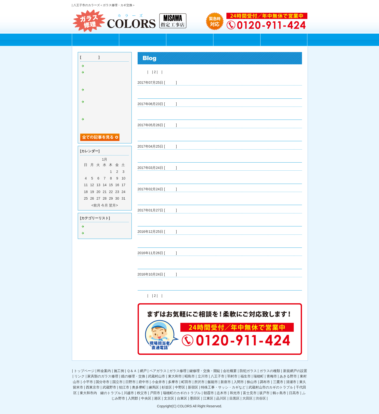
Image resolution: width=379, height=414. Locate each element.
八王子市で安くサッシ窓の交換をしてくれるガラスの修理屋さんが (105, 77)
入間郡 (133, 398)
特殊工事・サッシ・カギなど (223, 387)
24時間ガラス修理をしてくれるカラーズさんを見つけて (181, 198)
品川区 (221, 398)
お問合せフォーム (284, 40)
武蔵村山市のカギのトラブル (270, 387)
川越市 (129, 393)
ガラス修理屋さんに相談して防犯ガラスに (170, 241)
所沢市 (199, 382)
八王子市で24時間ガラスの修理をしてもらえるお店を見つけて (106, 107)
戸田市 (155, 393)
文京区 (169, 398)
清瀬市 (291, 382)
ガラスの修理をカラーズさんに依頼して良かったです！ (105, 124)
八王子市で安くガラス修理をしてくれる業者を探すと (179, 92)
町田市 (186, 382)
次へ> (167, 72)
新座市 (226, 382)
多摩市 (173, 382)
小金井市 (158, 382)
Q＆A (237, 40)
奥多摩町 (139, 387)
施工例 (189, 40)
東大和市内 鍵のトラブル (100, 393)
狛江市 (124, 387)
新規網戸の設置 (295, 371)
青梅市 (272, 376)
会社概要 (230, 371)
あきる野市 (288, 376)
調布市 (265, 382)
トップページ (95, 40)
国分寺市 (102, 382)
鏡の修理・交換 (133, 376)
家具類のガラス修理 (102, 376)
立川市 (203, 376)
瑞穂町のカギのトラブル (182, 393)
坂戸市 (264, 393)
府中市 (144, 382)
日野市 (130, 382)
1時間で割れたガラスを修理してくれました (171, 113)
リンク (79, 376)
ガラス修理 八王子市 (102, 233)
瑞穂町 (258, 376)
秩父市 (142, 393)
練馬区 (154, 387)
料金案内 (142, 40)
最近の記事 (89, 57)
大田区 (247, 398)
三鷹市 (278, 382)
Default (170, 82)
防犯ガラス (248, 371)
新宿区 (193, 387)
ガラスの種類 (270, 371)
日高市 (294, 393)
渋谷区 (261, 398)
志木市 (222, 393)
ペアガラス (158, 371)
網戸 (143, 371)
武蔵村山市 (156, 376)
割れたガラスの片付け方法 (105, 66)
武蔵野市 (109, 387)
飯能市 (213, 382)
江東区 (208, 398)
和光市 (235, 393)
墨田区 (195, 398)
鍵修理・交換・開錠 (204, 371)
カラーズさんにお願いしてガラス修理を (168, 262)
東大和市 (175, 376)
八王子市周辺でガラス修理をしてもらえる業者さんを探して (184, 284)
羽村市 (232, 376)
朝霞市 (209, 393)
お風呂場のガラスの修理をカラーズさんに (170, 156)
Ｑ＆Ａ (132, 371)
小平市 (88, 382)
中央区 (146, 398)
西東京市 (93, 387)
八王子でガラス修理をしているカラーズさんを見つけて (180, 177)
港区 (157, 398)
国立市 (117, 382)
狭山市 (252, 382)
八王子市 (217, 376)
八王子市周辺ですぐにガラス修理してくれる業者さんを (180, 220)
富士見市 (250, 393)
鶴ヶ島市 (279, 393)
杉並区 (167, 387)
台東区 (182, 398)
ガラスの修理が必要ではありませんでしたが (172, 135)
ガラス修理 (177, 371)
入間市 (239, 382)
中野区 (180, 387)
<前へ (142, 72)
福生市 (245, 376)
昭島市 (189, 376)
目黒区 (234, 398)
